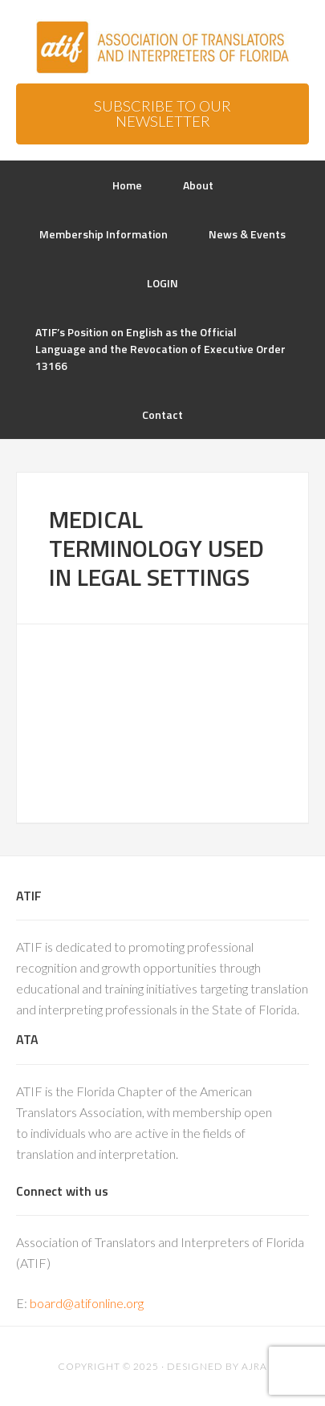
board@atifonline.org (87, 1303)
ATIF (162, 48)
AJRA (254, 1366)
